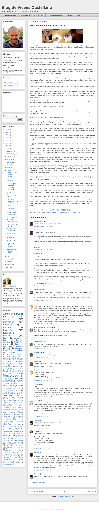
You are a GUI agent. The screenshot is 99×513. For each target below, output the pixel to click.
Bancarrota (10, 237)
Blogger (62, 509)
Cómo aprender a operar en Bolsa (32, 15)
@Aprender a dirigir (11, 234)
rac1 (8, 348)
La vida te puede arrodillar (12, 188)
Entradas (8, 82)
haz (18, 447)
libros (19, 450)
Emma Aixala (7, 426)
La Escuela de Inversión (13, 327)
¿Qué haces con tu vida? (12, 225)
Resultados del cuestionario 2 (12, 213)
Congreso (18, 399)
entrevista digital (10, 442)
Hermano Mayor (12, 217)
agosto (9, 162)
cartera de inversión (9, 437)
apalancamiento (8, 387)
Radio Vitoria (17, 431)
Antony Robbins (16, 397)
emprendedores (17, 350)
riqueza (18, 380)
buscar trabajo (16, 407)
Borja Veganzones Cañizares (43, 327)
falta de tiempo (16, 444)
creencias (20, 388)
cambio (19, 435)
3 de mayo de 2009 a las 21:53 (43, 357)
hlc (22, 447)
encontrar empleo (13, 390)
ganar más (6, 445)
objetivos (14, 456)
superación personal (9, 421)
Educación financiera (8, 334)
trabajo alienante (16, 462)
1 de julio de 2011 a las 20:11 (42, 479)
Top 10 (11, 433)
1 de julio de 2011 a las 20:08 (42, 470)
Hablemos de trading (73, 15)
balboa (13, 435)
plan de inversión (8, 418)
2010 (7, 146)
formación (13, 352)
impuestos (17, 449)
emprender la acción (17, 440)
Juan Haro (7, 346)
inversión (8, 361)
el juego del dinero (13, 373)
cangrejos (6, 409)
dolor (13, 409)
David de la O (38, 221)
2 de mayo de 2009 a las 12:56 (43, 249)
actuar (18, 433)
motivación (8, 322)
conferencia (9, 388)
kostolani (13, 450)
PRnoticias (13, 464)
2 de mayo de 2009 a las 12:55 (43, 226)
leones (16, 338)
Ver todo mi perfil (8, 304)
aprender (20, 387)
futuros (5, 338)
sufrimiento (9, 363)
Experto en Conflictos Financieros (70, 212)
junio (8, 167)
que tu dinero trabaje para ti (13, 394)
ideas (7, 449)
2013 (7, 137)
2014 (7, 135)
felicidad (5, 375)
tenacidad (17, 461)
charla (18, 366)
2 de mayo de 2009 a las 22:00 (43, 323)
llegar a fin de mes (9, 452)
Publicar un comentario (38, 482)
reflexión (6, 342)
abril (8, 256)
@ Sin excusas (11, 192)
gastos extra (17, 445)
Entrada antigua (90, 491)
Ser (4, 433)
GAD (4, 400)
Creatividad (7, 354)
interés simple (13, 411)
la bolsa (17, 377)
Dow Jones (18, 424)
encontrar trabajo (17, 360)
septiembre (10, 159)
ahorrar (6, 344)
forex (4, 411)
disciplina (19, 354)
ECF (58, 212)
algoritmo (5, 435)
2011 (7, 143)
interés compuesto (13, 356)
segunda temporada (10, 382)
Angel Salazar (38, 289)
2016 (7, 129)
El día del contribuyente (12, 220)
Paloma (36, 420)
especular (20, 442)
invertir (5, 392)
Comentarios (9, 85)
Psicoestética (7, 431)
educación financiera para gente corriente (13, 371)
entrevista (8, 324)
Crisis (17, 344)
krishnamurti (7, 377)
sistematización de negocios (12, 419)
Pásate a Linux (11, 240)
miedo (5, 394)
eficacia (5, 440)
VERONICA (37, 352)
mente (13, 416)
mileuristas (6, 456)
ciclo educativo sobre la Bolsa (13, 368)
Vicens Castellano (39, 429)
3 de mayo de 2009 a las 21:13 (43, 348)
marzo (9, 259)
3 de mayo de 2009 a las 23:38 (43, 366)
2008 (7, 268)
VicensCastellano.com (15, 301)
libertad (13, 412)
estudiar (7, 444)
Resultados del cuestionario (11, 229)
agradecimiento (7, 406)
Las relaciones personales (11, 184)
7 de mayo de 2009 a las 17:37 (43, 416)
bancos (5, 360)
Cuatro (16, 342)
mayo (9, 170)
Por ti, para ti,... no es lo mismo (12, 209)
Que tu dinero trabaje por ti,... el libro (12, 201)
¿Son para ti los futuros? (12, 179)
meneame (6, 416)
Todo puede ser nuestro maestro (12, 174)
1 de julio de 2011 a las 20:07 (42, 448)
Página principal (10, 15)
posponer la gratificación (10, 459)
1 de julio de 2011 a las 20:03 (42, 425)
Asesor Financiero (41, 212)
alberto (36, 361)
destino (19, 438)
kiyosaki (16, 375)
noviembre (10, 154)
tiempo (5, 462)
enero (9, 264)
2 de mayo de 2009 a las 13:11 (43, 286)
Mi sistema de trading (55, 15)
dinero (9, 370)
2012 (7, 140)
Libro (18, 363)
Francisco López (18, 426)
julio (8, 165)
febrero (9, 262)
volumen (5, 464)
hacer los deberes (8, 447)
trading (5, 340)
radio (21, 459)
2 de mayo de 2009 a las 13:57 (43, 300)
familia (19, 409)
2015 (7, 132)
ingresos (5, 450)
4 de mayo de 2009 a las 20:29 (43, 380)
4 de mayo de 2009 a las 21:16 (43, 396)
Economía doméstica (11, 358)
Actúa (12, 423)
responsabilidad (8, 380)
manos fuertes (16, 392)
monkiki (36, 400)
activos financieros (15, 404)
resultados (18, 418)
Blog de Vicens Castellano (27, 7)
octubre (9, 156)
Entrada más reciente (36, 491)
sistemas (8, 461)
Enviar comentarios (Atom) (67, 496)
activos (5, 365)
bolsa (16, 340)
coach (49, 212)
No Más (9, 205)
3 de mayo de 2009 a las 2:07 (42, 338)
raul (35, 304)
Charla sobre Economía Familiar (11, 244)
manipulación (19, 361)
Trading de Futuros (9, 72)
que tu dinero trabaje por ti (12, 378)
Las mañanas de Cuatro (13, 382)
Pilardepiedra (38, 341)
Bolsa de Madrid (8, 399)
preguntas (13, 394)
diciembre (10, 151)
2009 (7, 148)
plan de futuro (16, 457)
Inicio (64, 491)
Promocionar (16, 430)
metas (19, 416)
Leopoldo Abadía (11, 428)
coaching (53, 212)
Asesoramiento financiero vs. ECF (12, 251)
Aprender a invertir (13, 314)
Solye (36, 370)
